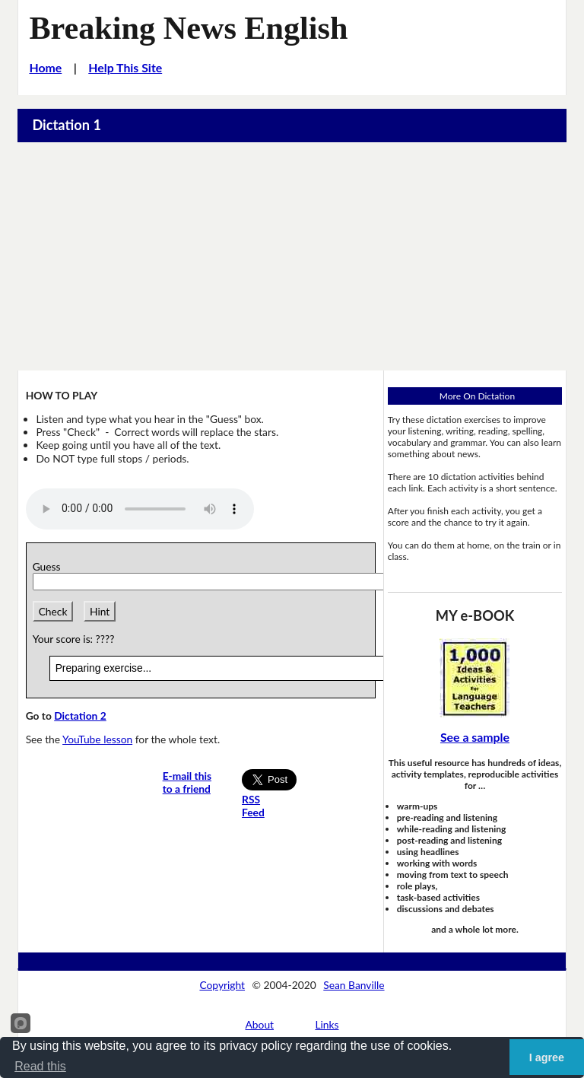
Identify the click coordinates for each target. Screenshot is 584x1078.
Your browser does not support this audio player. (140, 508)
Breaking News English (188, 28)
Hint (100, 611)
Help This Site (125, 67)
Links (326, 1024)
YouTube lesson (97, 739)
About (260, 1024)
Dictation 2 (80, 715)
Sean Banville (353, 984)
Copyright (222, 984)
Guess (49, 566)
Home (45, 67)
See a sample (474, 737)
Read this (40, 1066)
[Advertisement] (292, 256)
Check (53, 611)
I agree (546, 1057)
